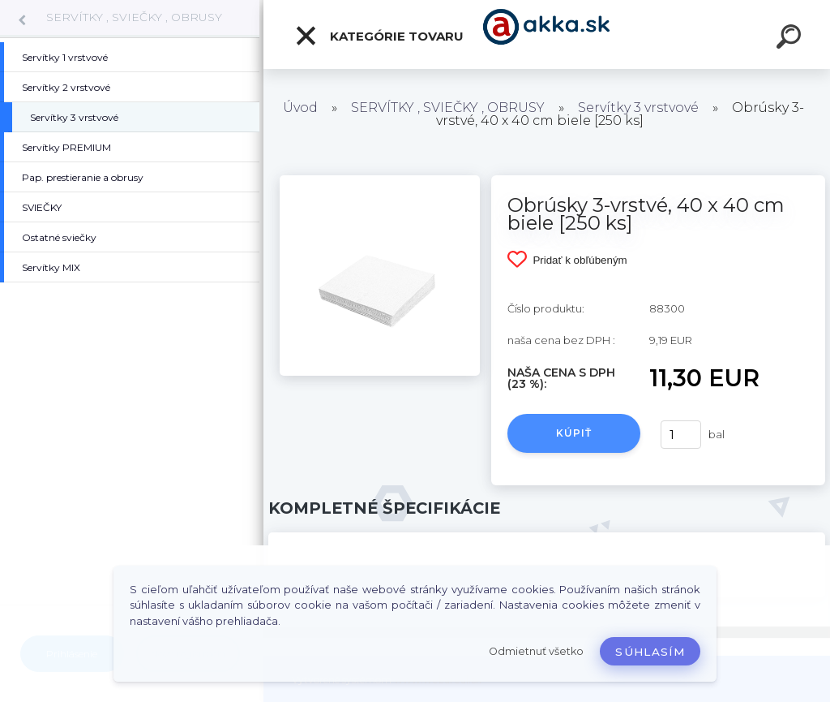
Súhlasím (650, 651)
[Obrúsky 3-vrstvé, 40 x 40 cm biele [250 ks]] (380, 181)
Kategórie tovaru (379, 35)
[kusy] (681, 434)
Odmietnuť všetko (536, 651)
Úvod (300, 107)
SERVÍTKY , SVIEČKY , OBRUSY (134, 17)
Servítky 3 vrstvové (638, 107)
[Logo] (546, 34)
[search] (791, 39)
